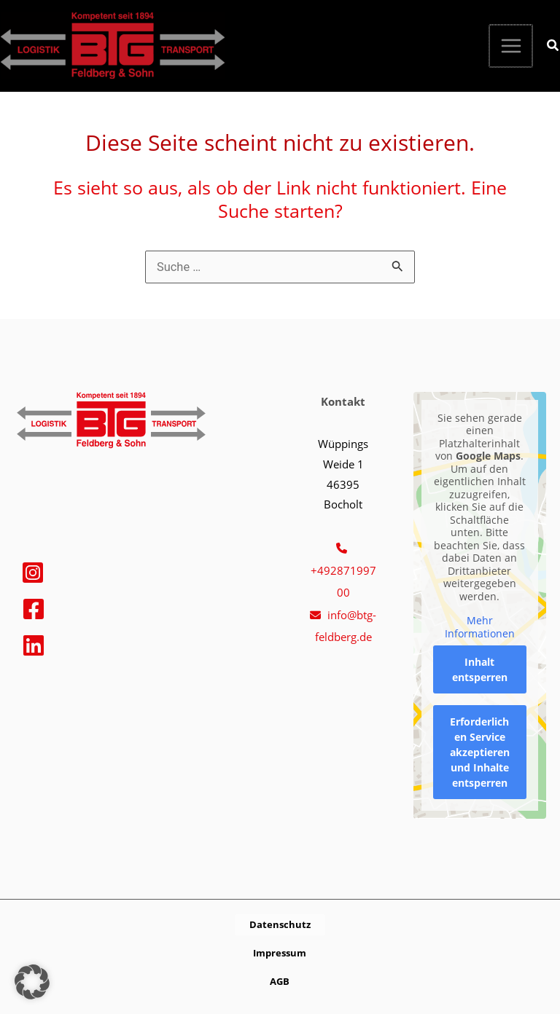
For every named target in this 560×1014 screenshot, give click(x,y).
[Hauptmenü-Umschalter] (511, 46)
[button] (553, 46)
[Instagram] (33, 572)
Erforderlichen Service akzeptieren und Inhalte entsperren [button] (479, 752)
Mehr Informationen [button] (479, 627)
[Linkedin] (33, 645)
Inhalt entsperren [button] (479, 669)
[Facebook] (33, 609)
